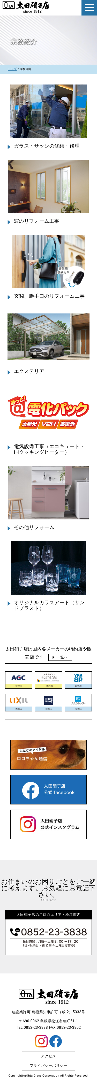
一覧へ (62, 657)
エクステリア (29, 371)
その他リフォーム (34, 527)
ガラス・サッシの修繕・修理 (47, 146)
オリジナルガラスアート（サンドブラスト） (49, 605)
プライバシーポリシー (49, 1065)
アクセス (48, 1056)
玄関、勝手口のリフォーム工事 (49, 296)
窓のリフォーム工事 (36, 221)
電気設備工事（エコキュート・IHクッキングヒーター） (49, 449)
